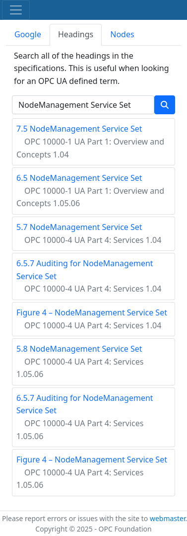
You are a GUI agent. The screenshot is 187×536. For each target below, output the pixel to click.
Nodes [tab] (122, 34)
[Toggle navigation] (16, 10)
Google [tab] (27, 34)
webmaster (168, 518)
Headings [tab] (75, 34)
